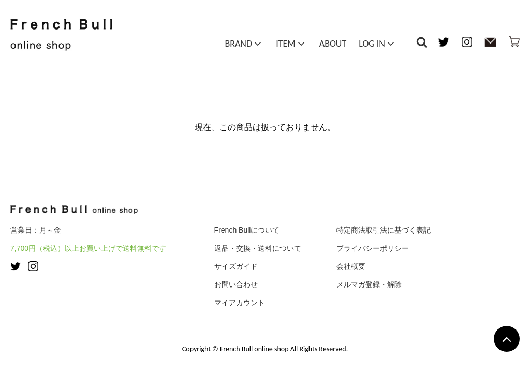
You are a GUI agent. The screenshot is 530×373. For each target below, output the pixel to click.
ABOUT (332, 45)
